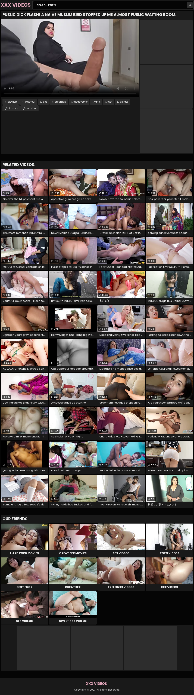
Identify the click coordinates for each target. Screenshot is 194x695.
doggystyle (81, 101)
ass (45, 101)
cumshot (31, 108)
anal (98, 101)
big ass (124, 101)
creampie (61, 101)
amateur (29, 101)
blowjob (12, 101)
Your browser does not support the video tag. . (70, 58)
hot (110, 101)
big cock (13, 108)
